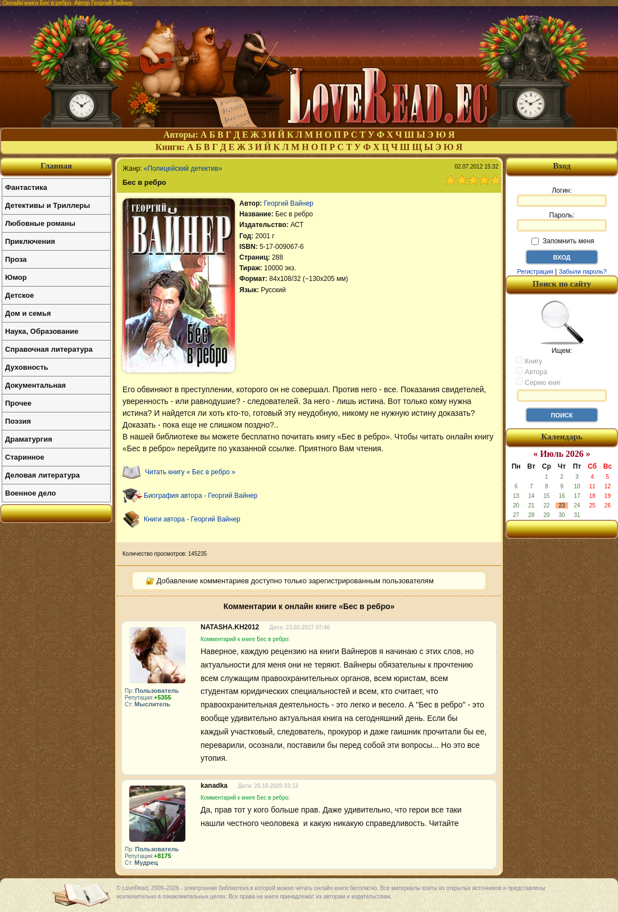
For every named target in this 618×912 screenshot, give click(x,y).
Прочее (18, 403)
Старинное (24, 457)
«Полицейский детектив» (183, 169)
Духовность (26, 367)
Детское (19, 295)
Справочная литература (49, 349)
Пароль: (562, 221)
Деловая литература (42, 475)
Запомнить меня (562, 241)
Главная (56, 165)
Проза (16, 259)
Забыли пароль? (583, 271)
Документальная (35, 385)
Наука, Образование (41, 331)
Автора (531, 371)
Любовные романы (40, 223)
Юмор (16, 277)
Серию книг (538, 382)
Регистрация (535, 271)
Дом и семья (28, 313)
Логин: (562, 197)
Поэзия (18, 421)
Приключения (30, 241)
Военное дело (30, 493)
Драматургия (28, 439)
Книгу (529, 360)
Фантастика (26, 187)
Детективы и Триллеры (47, 205)
